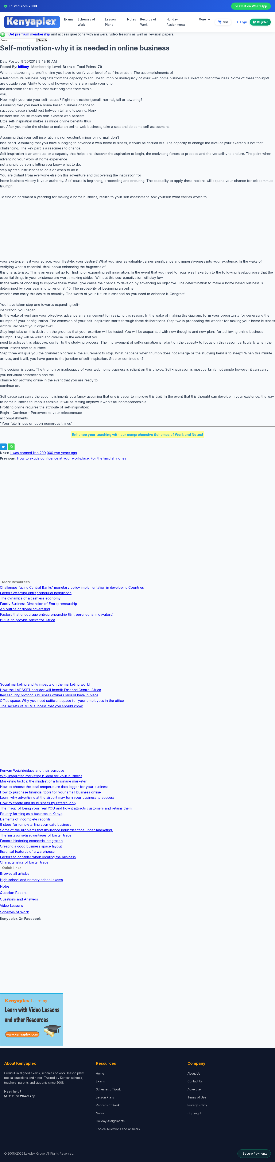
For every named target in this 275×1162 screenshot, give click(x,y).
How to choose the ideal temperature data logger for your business (54, 787)
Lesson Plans (110, 22)
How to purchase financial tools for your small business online (50, 792)
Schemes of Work (86, 22)
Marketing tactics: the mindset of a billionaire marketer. (43, 781)
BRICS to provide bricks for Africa (27, 620)
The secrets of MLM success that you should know (41, 706)
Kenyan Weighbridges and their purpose (32, 770)
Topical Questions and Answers (118, 1129)
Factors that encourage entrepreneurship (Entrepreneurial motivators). (57, 614)
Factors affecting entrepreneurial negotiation (35, 593)
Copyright (194, 1113)
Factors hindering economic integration (31, 841)
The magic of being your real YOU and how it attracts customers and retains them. (66, 808)
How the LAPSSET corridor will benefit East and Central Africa (50, 690)
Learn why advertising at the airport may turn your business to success (57, 797)
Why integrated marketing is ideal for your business (41, 776)
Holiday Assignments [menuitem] (176, 22)
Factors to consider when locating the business (38, 857)
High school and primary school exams (31, 880)
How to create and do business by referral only (38, 803)
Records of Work (148, 22)
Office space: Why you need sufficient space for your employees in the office (62, 700)
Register (260, 22)
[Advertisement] (126, 229)
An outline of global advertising (25, 609)
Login (242, 22)
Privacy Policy (197, 1105)
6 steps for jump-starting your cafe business (35, 824)
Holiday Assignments (110, 1121)
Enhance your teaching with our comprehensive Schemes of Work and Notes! (137, 435)
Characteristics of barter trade (24, 862)
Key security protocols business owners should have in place (49, 695)
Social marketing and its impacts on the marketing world (45, 684)
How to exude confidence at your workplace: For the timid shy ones (71, 458)
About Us (193, 1073)
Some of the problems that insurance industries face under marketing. (56, 830)
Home (100, 1073)
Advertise (194, 1089)
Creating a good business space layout (31, 846)
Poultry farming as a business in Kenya (31, 814)
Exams (68, 19)
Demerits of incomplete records (25, 819)
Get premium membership (29, 34)
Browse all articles (14, 873)
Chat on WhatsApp (251, 6)
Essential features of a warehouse (27, 851)
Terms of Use (196, 1097)
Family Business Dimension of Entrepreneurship (38, 604)
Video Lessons (11, 905)
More (204, 19)
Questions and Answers (19, 899)
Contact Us (195, 1081)
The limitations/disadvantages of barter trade (35, 835)
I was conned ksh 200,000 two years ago (43, 453)
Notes (131, 19)
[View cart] (223, 22)
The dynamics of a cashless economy (30, 598)
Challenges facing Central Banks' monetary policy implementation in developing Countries (72, 587)
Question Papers (13, 893)
